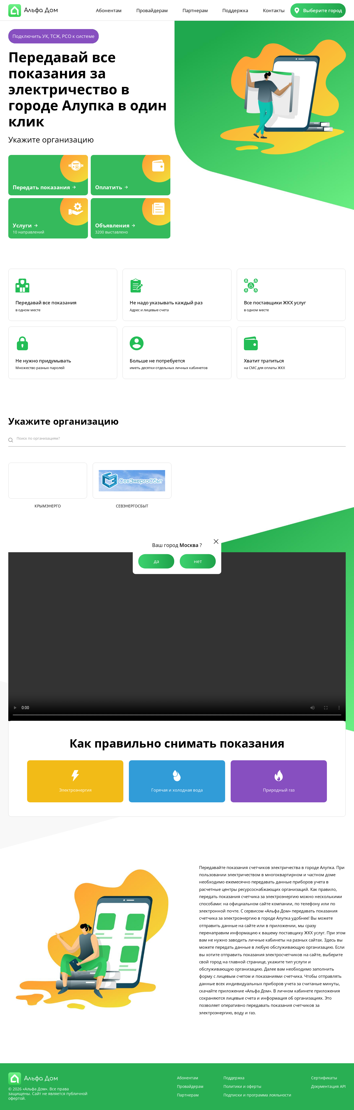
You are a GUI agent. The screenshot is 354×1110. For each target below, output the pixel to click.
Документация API (328, 1086)
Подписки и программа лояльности (257, 1095)
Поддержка (235, 10)
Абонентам (108, 10)
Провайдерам (152, 10)
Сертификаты (324, 1077)
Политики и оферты (242, 1086)
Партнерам (195, 10)
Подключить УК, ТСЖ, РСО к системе (53, 36)
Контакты (274, 10)
